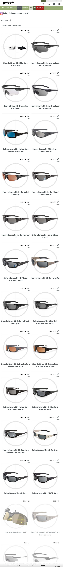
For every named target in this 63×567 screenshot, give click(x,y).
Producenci (59, 1)
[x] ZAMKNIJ (57, 566)
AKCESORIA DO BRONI (13, 7)
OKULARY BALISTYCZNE (17, 25)
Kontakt (53, 1)
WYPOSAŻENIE (19, 7)
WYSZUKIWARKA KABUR (40, 7)
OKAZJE (35, 7)
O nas (49, 1)
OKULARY (9, 25)
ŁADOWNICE (7, 7)
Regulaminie (43, 565)
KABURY (3, 7)
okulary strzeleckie (54, 530)
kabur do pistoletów (55, 559)
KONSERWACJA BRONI (25, 7)
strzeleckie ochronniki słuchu (39, 559)
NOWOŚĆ (31, 7)
